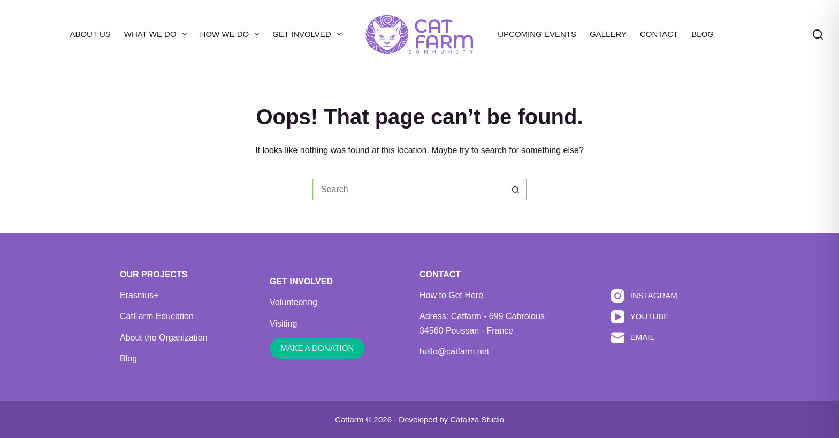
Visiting (283, 323)
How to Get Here (451, 295)
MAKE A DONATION (317, 347)
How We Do (232, 34)
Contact (659, 34)
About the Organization (164, 337)
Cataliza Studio (477, 419)
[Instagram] (644, 296)
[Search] (818, 34)
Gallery (608, 34)
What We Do (157, 34)
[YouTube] (644, 316)
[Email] (644, 337)
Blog (702, 34)
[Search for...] (408, 189)
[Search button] (516, 189)
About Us (90, 34)
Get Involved (308, 34)
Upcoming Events (537, 34)
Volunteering (293, 302)
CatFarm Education (157, 316)
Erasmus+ (139, 295)
